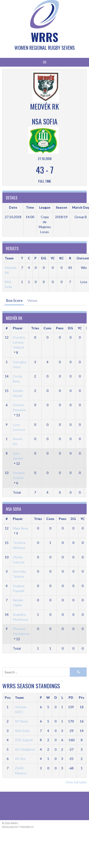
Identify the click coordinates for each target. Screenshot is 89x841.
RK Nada (21, 721)
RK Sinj (20, 759)
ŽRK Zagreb (24, 740)
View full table (76, 782)
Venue (32, 300)
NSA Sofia (22, 731)
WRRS (44, 36)
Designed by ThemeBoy (18, 826)
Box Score (14, 300)
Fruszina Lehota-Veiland (19, 342)
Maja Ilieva (20, 528)
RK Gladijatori (25, 749)
